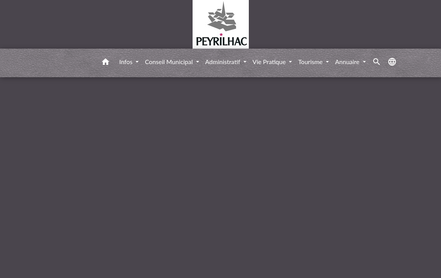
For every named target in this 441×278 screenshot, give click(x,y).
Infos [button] (126, 61)
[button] (105, 63)
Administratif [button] (223, 61)
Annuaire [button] (348, 61)
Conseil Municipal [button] (169, 61)
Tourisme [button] (311, 61)
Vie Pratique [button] (270, 61)
